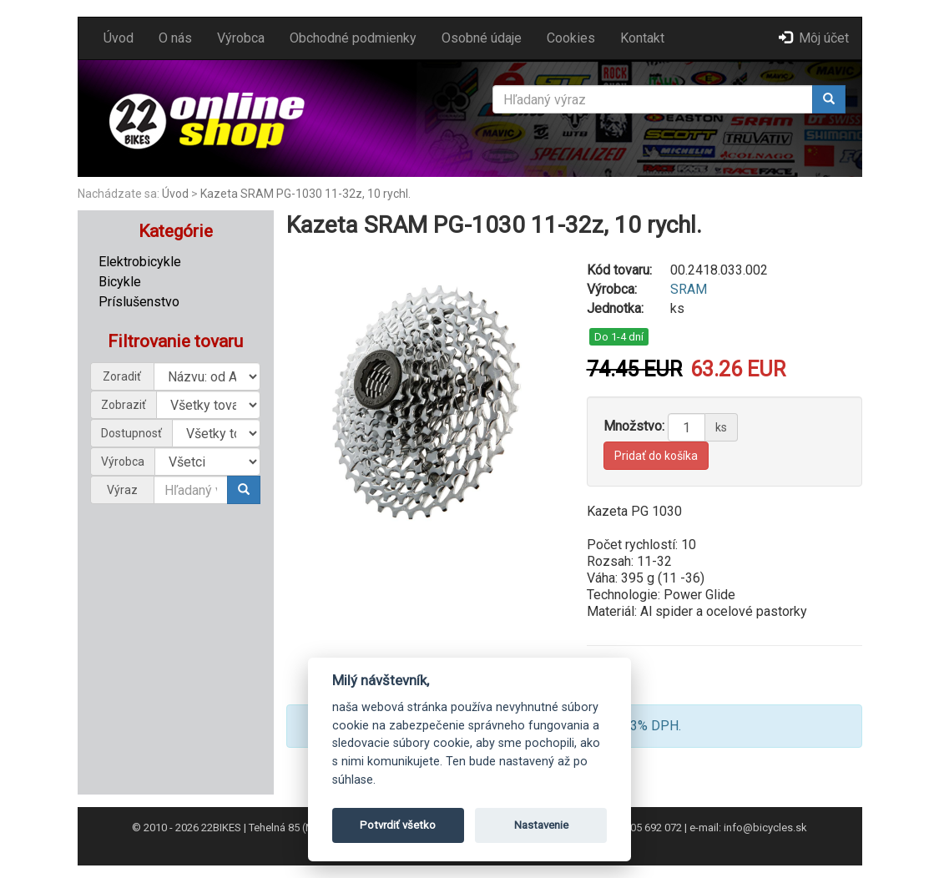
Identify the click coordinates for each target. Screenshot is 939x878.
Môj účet (814, 38)
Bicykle (119, 282)
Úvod (118, 38)
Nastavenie (541, 825)
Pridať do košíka (656, 455)
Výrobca (241, 38)
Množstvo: (633, 426)
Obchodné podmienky (353, 38)
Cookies (571, 38)
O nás (175, 38)
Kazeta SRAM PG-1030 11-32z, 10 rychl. (305, 193)
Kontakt (642, 38)
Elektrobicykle (139, 262)
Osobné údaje (482, 38)
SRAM (688, 289)
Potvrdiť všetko (398, 825)
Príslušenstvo (138, 302)
